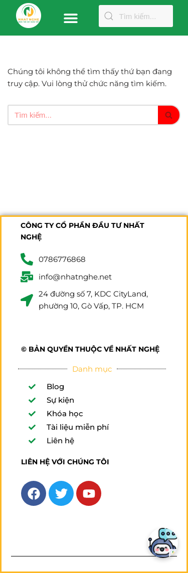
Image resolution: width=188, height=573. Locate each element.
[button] (70, 18)
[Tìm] (83, 115)
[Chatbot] (163, 543)
